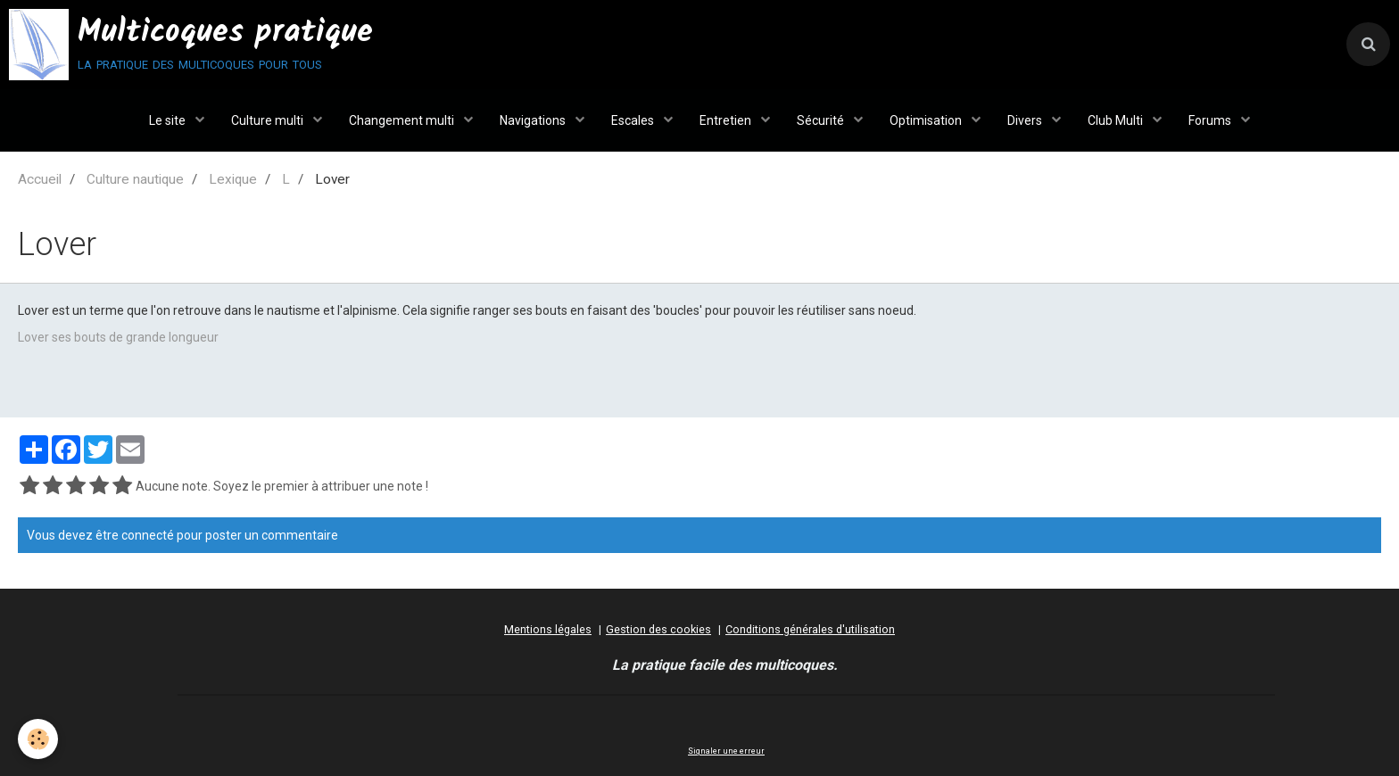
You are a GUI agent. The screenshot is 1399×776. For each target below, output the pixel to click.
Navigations (534, 120)
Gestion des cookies (658, 629)
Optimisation (927, 120)
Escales (634, 120)
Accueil (40, 179)
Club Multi (1117, 120)
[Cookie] (38, 739)
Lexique (233, 179)
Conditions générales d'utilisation (810, 629)
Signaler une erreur (726, 751)
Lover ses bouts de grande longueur (118, 337)
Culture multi (268, 120)
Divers (1026, 120)
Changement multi (403, 120)
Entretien (727, 120)
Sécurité (822, 120)
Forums (1211, 120)
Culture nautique (135, 179)
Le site (168, 120)
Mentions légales (548, 629)
